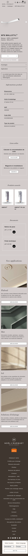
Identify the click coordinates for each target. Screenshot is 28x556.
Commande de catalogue (14, 495)
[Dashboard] (20, 3)
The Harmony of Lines (14, 479)
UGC (14, 534)
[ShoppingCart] (22, 3)
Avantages (14, 65)
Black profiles (14, 485)
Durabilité (14, 525)
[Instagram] (10, 538)
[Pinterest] (19, 538)
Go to (15, 550)
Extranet (14, 512)
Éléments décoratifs (14, 464)
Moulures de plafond (14, 470)
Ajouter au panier (9, 59)
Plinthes (14, 467)
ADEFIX (4, 207)
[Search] (15, 3)
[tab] (14, 65)
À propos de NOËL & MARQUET (14, 519)
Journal (14, 531)
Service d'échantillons (14, 503)
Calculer (14, 157)
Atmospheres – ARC (14, 476)
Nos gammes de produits (14, 522)
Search (14, 171)
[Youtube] (13, 538)
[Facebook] (8, 538)
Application (14, 69)
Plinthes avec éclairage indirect (14, 488)
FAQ (14, 509)
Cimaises (14, 473)
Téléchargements (14, 506)
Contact (14, 528)
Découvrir (14, 302)
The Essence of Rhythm (14, 482)
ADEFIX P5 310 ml (20, 208)
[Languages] (17, 3)
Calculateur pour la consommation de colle (13, 499)
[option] (14, 22)
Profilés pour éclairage (14, 461)
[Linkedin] (15, 538)
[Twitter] (17, 538)
